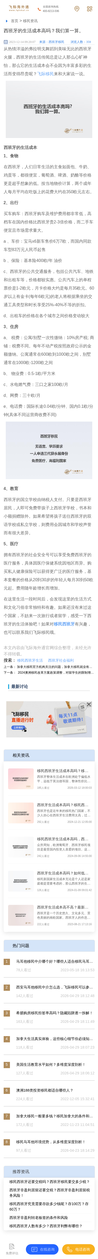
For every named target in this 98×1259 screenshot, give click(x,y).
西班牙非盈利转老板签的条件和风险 (38, 1218)
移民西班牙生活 (30, 660)
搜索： (10, 660)
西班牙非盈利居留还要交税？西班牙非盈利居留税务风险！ (49, 1193)
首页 (14, 21)
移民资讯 (30, 21)
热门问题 (21, 945)
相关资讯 (21, 755)
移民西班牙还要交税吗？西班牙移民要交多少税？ (49, 1182)
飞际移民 (45, 74)
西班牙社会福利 (61, 660)
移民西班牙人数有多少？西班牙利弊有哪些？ (46, 1226)
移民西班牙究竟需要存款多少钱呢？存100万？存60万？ (49, 1206)
